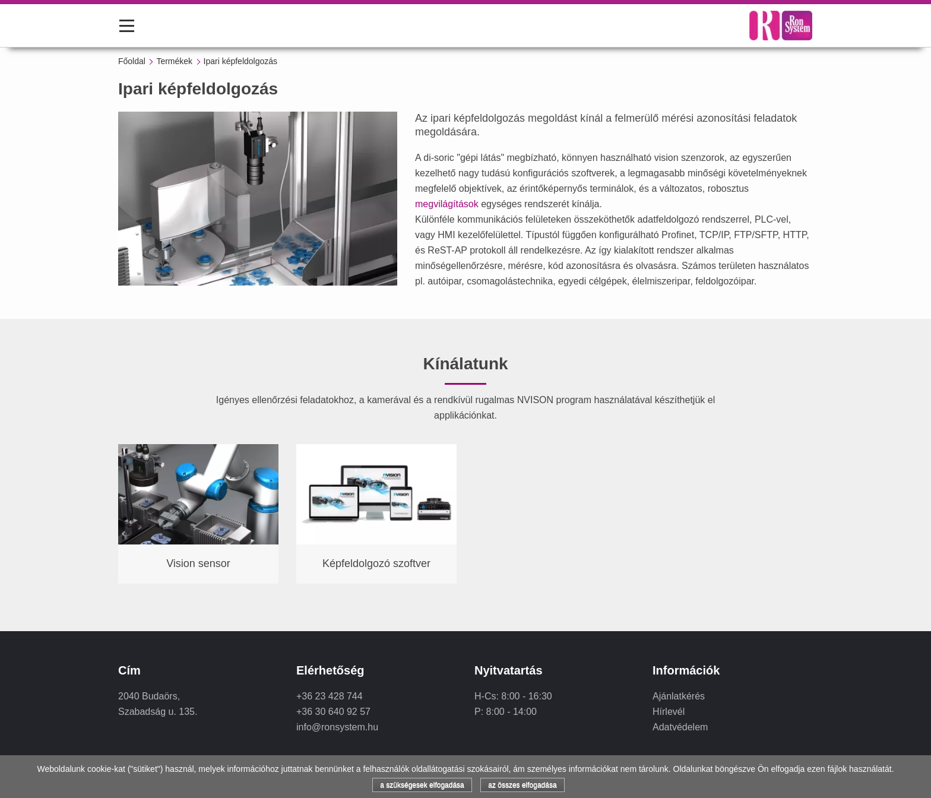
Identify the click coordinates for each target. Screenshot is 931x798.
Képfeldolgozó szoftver (376, 563)
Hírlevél (669, 712)
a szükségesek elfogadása (422, 785)
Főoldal (131, 61)
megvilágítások (447, 204)
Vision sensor (198, 563)
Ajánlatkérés (679, 696)
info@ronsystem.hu (337, 727)
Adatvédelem (680, 727)
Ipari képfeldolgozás (241, 61)
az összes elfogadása (522, 785)
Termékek (174, 61)
